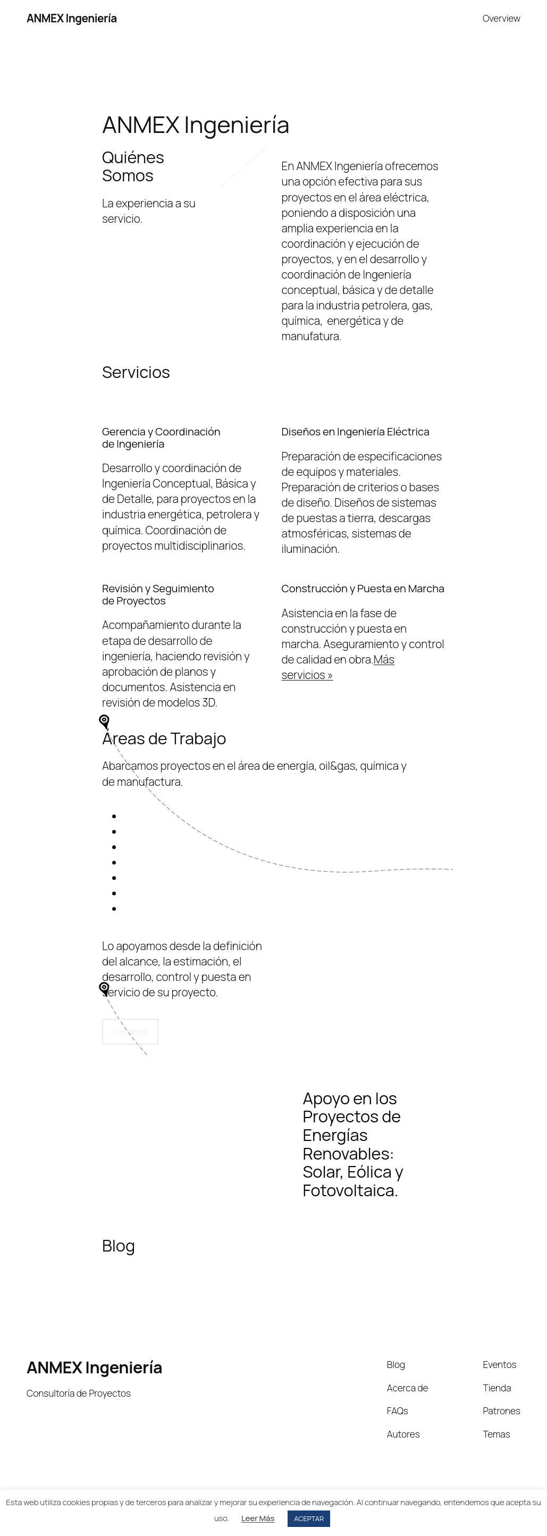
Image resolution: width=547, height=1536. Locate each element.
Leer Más (257, 1518)
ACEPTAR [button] (309, 1518)
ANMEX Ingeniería (72, 18)
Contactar (130, 1032)
